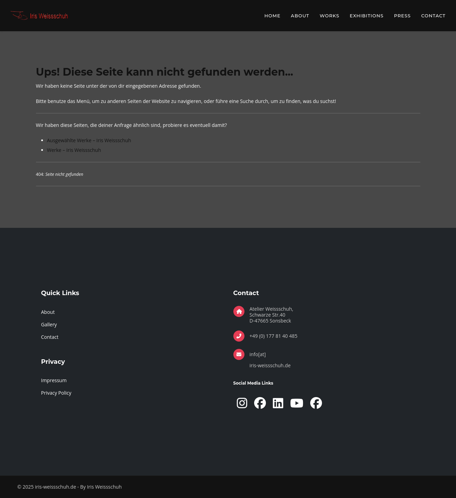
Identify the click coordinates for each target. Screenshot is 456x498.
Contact (433, 15)
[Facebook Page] (260, 403)
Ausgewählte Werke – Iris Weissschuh (89, 140)
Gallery (49, 324)
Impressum (54, 380)
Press (402, 15)
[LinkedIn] (278, 403)
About (300, 15)
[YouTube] (296, 403)
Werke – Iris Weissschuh (74, 150)
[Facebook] (316, 403)
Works (329, 15)
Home (273, 15)
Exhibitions (367, 15)
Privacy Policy (56, 392)
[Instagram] (242, 403)
